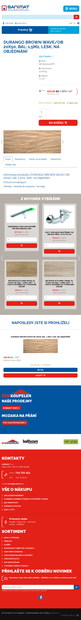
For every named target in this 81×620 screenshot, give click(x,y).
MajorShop (54, 613)
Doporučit (56, 159)
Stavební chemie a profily (16, 566)
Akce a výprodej (11, 537)
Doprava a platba (12, 506)
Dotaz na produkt (38, 159)
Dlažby (7, 544)
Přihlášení (7, 23)
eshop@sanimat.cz (15, 484)
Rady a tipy (9, 509)
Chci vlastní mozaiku (14, 422)
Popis (8, 159)
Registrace (21, 23)
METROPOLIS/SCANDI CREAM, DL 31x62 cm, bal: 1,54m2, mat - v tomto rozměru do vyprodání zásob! (59, 283)
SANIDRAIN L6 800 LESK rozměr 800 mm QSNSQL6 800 (21, 227)
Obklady (7, 186)
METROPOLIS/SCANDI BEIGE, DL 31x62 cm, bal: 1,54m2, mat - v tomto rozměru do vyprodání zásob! (21, 283)
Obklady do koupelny (24, 186)
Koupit (40, 375)
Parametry (20, 159)
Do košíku (58, 123)
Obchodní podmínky (14, 495)
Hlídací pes (10, 164)
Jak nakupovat (11, 502)
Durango (41, 186)
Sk (74, 23)
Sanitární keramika (13, 551)
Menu (71, 8)
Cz (71, 23)
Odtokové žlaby (12, 562)
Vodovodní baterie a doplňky (18, 555)
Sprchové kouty (12, 558)
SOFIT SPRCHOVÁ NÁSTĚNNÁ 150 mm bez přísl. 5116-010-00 (59, 233)
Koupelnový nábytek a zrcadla (19, 548)
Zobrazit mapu (11, 408)
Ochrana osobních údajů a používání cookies (26, 499)
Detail (40, 370)
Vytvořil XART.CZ (69, 615)
